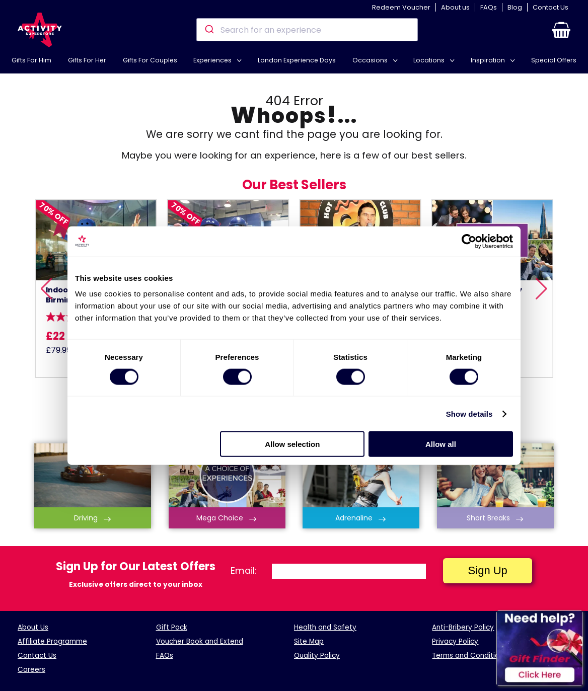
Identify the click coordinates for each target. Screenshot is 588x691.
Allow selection (292, 444)
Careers (31, 669)
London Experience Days (297, 60)
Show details (469, 413)
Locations (429, 60)
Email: (244, 570)
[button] (561, 30)
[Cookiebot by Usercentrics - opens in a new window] (469, 241)
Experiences (213, 60)
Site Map (309, 641)
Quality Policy (317, 655)
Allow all (440, 444)
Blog (514, 7)
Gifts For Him (31, 60)
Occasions (370, 60)
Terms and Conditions (469, 655)
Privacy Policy (455, 641)
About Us (33, 627)
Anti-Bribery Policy (463, 627)
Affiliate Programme (52, 641)
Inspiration (488, 60)
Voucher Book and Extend (199, 641)
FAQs (488, 7)
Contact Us (550, 7)
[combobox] (306, 29)
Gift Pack (171, 627)
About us (455, 7)
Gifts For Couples (150, 60)
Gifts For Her (87, 60)
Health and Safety (325, 627)
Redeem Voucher (401, 7)
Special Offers (553, 60)
